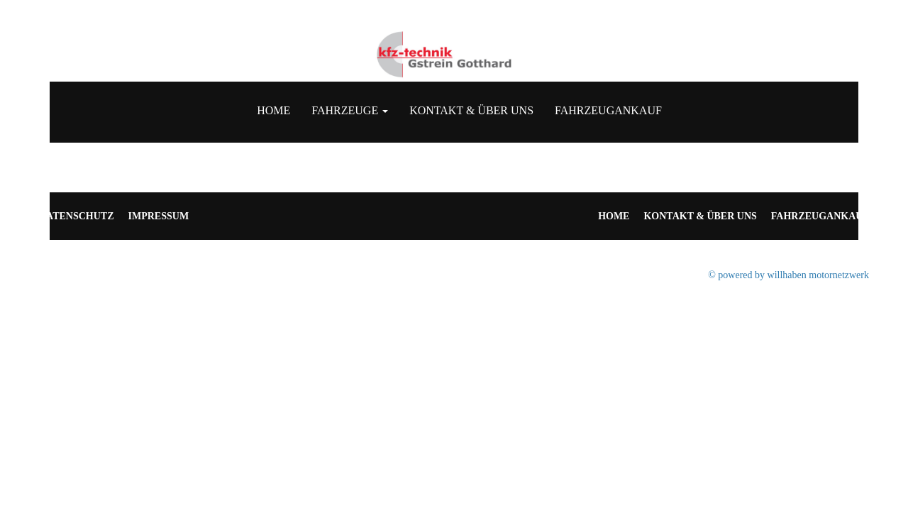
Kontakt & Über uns (471, 110)
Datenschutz (76, 216)
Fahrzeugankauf (608, 110)
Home (273, 110)
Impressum (158, 216)
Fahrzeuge (349, 110)
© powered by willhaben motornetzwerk (788, 275)
